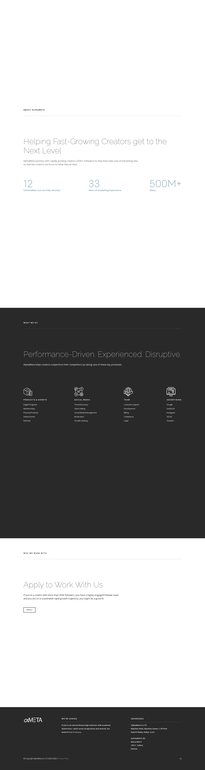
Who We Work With (185, 4)
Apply (103, 65)
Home (128, 4)
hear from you (75, 732)
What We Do (164, 4)
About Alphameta (144, 4)
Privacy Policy (63, 758)
